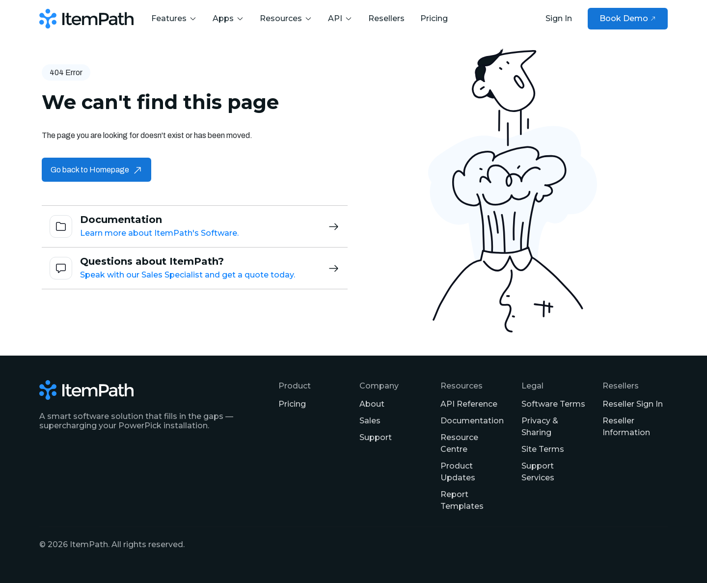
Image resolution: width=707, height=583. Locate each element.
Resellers (386, 18)
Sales (370, 420)
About (371, 404)
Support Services (537, 471)
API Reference (468, 404)
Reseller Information (626, 426)
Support (375, 437)
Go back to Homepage (96, 170)
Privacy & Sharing (539, 426)
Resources (286, 18)
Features (174, 18)
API (340, 18)
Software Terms (553, 404)
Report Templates (462, 500)
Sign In (558, 18)
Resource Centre (459, 443)
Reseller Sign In (632, 404)
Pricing (434, 18)
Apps (228, 18)
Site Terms (542, 449)
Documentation (472, 420)
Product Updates (457, 471)
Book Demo (627, 18)
